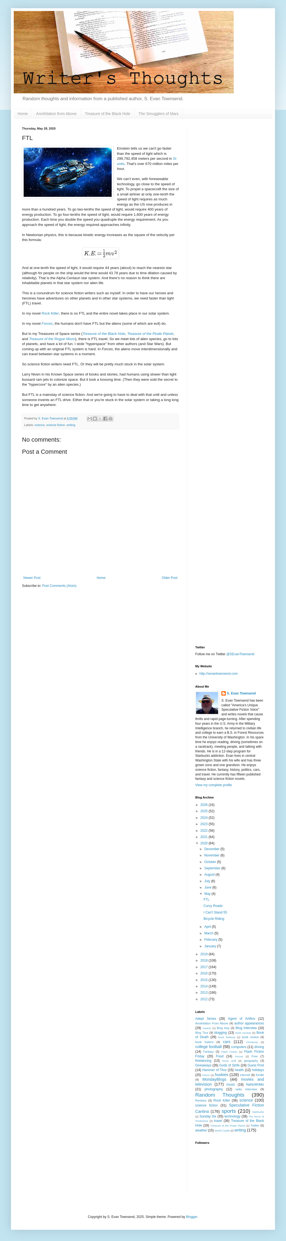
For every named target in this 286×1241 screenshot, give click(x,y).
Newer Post (31, 578)
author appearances (249, 1023)
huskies (221, 1074)
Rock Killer (50, 313)
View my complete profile (213, 785)
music (231, 1084)
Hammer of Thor (214, 1070)
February (211, 940)
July (207, 881)
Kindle (260, 1075)
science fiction (55, 425)
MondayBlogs (214, 1079)
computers (238, 1047)
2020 (204, 843)
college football (208, 1046)
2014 (204, 986)
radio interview (246, 1089)
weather (201, 1130)
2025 (204, 811)
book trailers (204, 1042)
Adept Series (205, 1019)
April (208, 927)
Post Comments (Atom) (59, 586)
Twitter (255, 1125)
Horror (206, 1075)
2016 (204, 973)
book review (250, 1037)
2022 (204, 831)
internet (245, 1075)
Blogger (191, 1217)
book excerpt (243, 1032)
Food (219, 1056)
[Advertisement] (229, 209)
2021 (204, 837)
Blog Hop (223, 1028)
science (40, 425)
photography (214, 1089)
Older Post (169, 578)
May (207, 894)
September (212, 868)
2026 (204, 805)
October (210, 862)
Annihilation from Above (56, 113)
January (210, 946)
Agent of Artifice (241, 1019)
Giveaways (203, 1065)
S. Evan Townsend (241, 693)
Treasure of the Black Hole (107, 113)
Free (255, 1056)
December (212, 849)
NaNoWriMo (255, 1084)
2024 (204, 818)
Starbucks (258, 1111)
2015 (204, 980)
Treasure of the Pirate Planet (150, 334)
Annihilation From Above (211, 1023)
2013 (204, 993)
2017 (204, 967)
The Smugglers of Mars (159, 113)
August (210, 874)
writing (71, 425)
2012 (204, 999)
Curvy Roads (213, 906)
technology (232, 1116)
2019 (204, 954)
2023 (204, 824)
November (212, 855)
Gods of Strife (229, 1065)
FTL (206, 899)
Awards (206, 1028)
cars (226, 1042)
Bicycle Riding (214, 919)
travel (218, 1121)
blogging (220, 1033)
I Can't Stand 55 (215, 912)
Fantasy (208, 1051)
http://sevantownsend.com (218, 674)
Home (23, 113)
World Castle (222, 1130)
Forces (47, 323)
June (208, 887)
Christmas (252, 1042)
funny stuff (229, 1060)
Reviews (201, 1100)
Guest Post (256, 1065)
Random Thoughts (219, 1095)
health (239, 1070)
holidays (258, 1070)
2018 (204, 960)
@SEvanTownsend (240, 654)
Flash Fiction (229, 1051)
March (209, 933)
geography (251, 1060)
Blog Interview (246, 1028)
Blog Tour (201, 1032)
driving (259, 1047)
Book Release (226, 1037)
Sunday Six (207, 1116)
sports (228, 1111)
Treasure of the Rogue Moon (52, 339)
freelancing (203, 1061)
